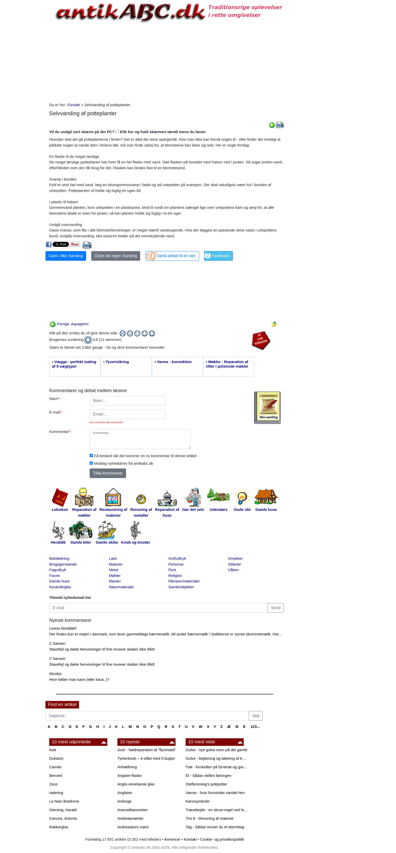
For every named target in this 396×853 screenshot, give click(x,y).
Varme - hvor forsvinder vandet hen (215, 792)
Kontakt (190, 839)
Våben (233, 570)
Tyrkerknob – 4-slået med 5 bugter (146, 758)
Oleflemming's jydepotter (206, 784)
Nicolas (55, 673)
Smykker (235, 558)
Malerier (115, 564)
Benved (55, 775)
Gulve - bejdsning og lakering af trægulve (217, 758)
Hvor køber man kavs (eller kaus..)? (79, 679)
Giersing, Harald (63, 810)
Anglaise (124, 792)
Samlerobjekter (181, 587)
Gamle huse (59, 581)
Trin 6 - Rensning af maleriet (209, 818)
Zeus (53, 784)
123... (255, 726)
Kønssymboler (198, 801)
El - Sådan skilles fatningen (208, 775)
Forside (73, 105)
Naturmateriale (121, 587)
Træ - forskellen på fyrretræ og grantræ (217, 767)
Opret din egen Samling (115, 256)
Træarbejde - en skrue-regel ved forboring (217, 810)
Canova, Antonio (63, 818)
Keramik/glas (60, 587)
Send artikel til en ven (176, 256)
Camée (55, 767)
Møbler (115, 575)
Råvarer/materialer (184, 581)
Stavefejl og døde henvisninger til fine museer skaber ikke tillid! (102, 649)
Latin (113, 558)
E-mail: (56, 412)
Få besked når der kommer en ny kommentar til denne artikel (145, 456)
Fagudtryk (57, 570)
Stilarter (234, 564)
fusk (52, 750)
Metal (113, 570)
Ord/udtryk (177, 558)
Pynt (172, 570)
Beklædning (59, 558)
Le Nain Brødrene (64, 801)
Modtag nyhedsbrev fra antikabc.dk (123, 463)
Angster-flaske (129, 775)
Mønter (115, 581)
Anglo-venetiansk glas (136, 784)
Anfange (124, 801)
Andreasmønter (130, 818)
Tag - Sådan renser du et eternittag (215, 827)
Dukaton (56, 758)
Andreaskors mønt (132, 827)
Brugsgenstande (63, 564)
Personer (176, 564)
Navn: (55, 398)
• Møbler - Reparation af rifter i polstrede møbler (227, 364)
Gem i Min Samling (66, 256)
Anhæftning (127, 767)
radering (56, 792)
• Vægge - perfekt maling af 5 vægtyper (74, 364)
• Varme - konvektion (173, 362)
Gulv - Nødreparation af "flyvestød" (146, 750)
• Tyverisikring (116, 362)
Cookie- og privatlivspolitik (222, 839)
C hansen (57, 643)
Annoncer (172, 839)
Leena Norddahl (62, 628)
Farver (54, 575)
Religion (175, 575)
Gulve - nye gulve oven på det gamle (216, 750)
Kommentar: (60, 431)
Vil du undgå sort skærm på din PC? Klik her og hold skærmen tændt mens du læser (127, 132)
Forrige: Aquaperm (68, 324)
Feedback (221, 256)
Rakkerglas (58, 827)
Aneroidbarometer (132, 810)
